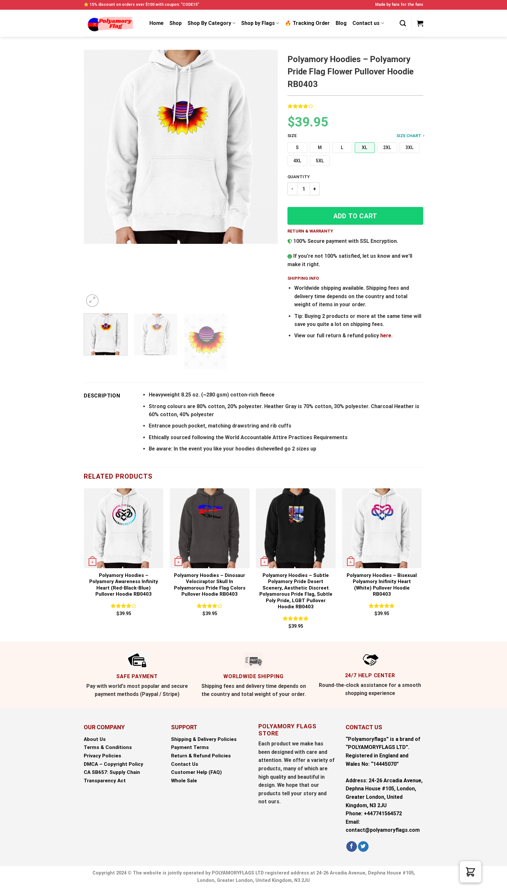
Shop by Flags (260, 23)
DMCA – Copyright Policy (113, 764)
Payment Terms (190, 747)
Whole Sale (184, 781)
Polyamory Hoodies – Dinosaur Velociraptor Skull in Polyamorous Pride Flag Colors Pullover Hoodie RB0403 (209, 584)
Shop (175, 23)
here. (386, 335)
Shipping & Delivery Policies (204, 739)
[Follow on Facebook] (351, 846)
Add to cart (355, 216)
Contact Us (184, 764)
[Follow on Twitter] (363, 846)
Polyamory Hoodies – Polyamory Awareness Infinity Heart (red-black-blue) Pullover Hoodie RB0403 (123, 584)
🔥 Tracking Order (307, 23)
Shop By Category (211, 23)
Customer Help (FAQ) (196, 772)
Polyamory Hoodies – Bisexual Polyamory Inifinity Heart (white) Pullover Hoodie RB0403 (382, 584)
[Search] (403, 23)
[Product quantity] (303, 188)
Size (355, 136)
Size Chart (410, 135)
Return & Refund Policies (201, 756)
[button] (297, 147)
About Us (95, 739)
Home (156, 23)
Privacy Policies (102, 756)
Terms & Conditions (108, 747)
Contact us (368, 23)
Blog (341, 23)
